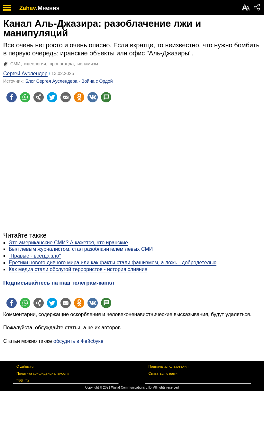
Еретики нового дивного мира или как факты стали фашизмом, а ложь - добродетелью (112, 262)
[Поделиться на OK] (79, 97)
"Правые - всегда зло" (35, 256)
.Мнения (47, 8)
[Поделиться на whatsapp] (25, 97)
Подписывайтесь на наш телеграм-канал (58, 283)
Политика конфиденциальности (42, 373)
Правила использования (168, 366)
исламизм (87, 63)
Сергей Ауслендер (25, 73)
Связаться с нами (163, 373)
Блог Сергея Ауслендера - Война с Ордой (69, 81)
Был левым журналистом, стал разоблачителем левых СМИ (81, 249)
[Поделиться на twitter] (52, 97)
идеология (35, 63)
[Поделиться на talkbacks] (106, 97)
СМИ (15, 63)
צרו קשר (23, 380)
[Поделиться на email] (65, 97)
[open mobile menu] (7, 7)
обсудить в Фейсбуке (78, 341)
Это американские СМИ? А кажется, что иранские (68, 242)
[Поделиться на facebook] (11, 97)
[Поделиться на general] (38, 97)
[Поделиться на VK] (92, 97)
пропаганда (62, 63)
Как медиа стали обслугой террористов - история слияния (78, 269)
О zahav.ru (24, 366)
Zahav (27, 8)
